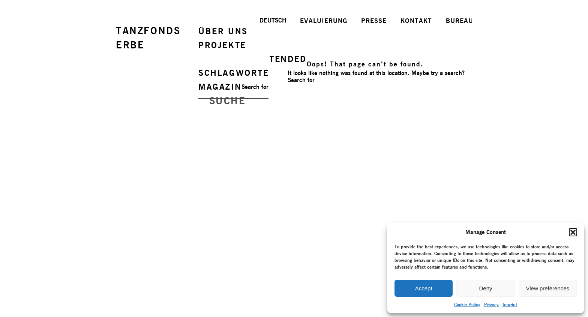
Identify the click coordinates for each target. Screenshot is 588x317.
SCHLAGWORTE (233, 73)
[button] (573, 232)
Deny (485, 288)
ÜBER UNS (223, 31)
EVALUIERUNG (323, 20)
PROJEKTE (222, 45)
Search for (255, 86)
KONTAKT (416, 20)
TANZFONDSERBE (148, 38)
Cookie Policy (467, 304)
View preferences (548, 288)
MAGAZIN (220, 87)
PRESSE (374, 20)
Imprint (509, 304)
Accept (423, 288)
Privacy (491, 304)
